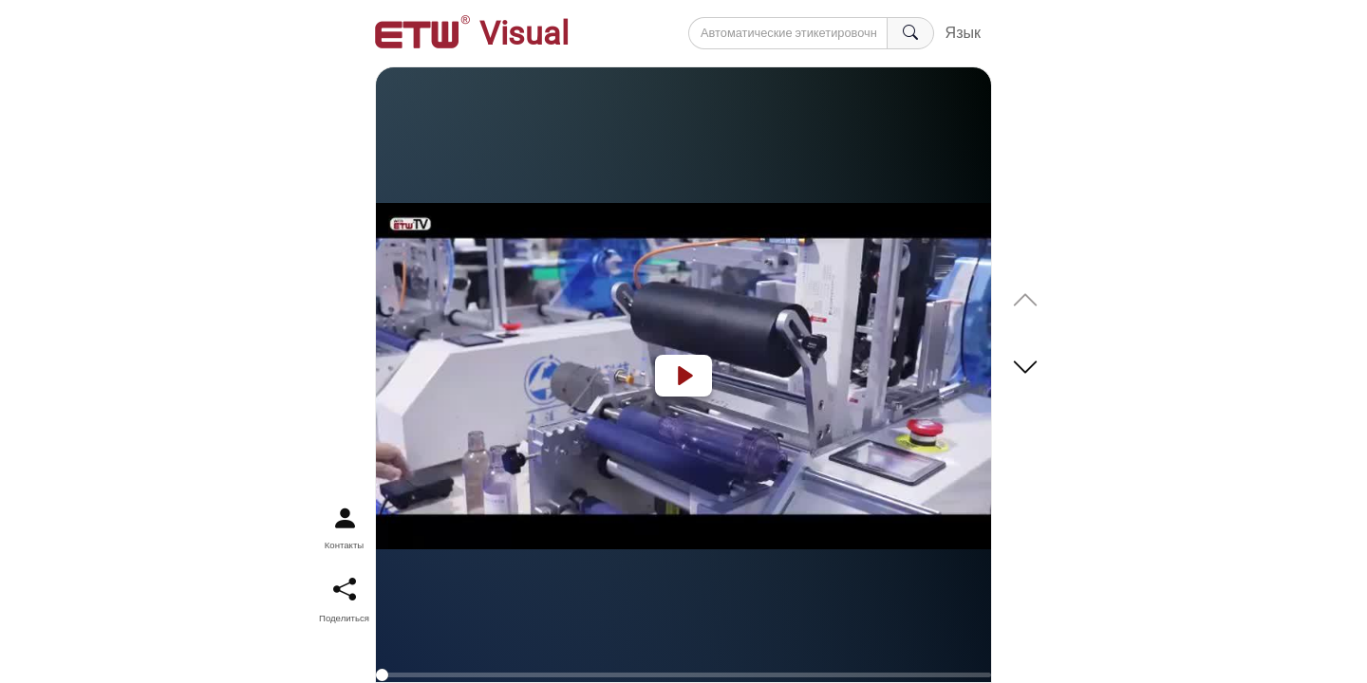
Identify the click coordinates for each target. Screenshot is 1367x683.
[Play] (683, 376)
